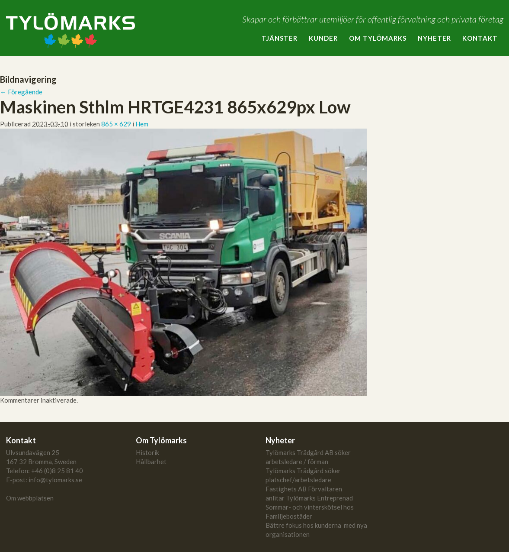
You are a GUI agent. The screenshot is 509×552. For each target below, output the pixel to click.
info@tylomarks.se (55, 480)
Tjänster (280, 38)
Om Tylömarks (378, 38)
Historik (147, 452)
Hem (141, 124)
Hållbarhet (151, 461)
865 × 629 (116, 124)
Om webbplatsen (30, 498)
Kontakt (480, 38)
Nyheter (434, 38)
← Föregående (21, 92)
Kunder (323, 38)
